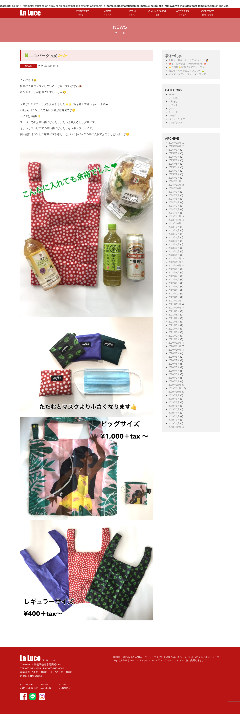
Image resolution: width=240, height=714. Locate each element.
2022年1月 (174, 297)
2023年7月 (174, 234)
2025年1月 (174, 177)
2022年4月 (174, 286)
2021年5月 (174, 325)
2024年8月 (174, 195)
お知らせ (173, 101)
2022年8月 (174, 272)
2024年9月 (174, 191)
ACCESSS (182, 13)
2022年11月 (174, 262)
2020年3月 (174, 374)
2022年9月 (174, 269)
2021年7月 (174, 318)
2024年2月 (174, 209)
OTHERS (173, 98)
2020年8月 (174, 356)
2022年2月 (174, 293)
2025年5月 (174, 163)
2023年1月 (174, 255)
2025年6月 (174, 160)
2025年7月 (174, 156)
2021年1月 (174, 339)
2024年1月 (174, 213)
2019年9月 (174, 395)
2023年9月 (174, 227)
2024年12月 (174, 181)
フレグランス (175, 122)
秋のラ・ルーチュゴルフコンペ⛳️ (186, 70)
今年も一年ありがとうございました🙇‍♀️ (188, 60)
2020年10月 (174, 349)
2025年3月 (174, 170)
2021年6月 (174, 321)
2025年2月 (174, 174)
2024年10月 (174, 188)
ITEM (132, 13)
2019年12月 (174, 384)
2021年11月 (174, 304)
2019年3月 (174, 416)
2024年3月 (174, 206)
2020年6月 (174, 363)
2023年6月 (174, 237)
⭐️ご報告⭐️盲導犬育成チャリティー (187, 67)
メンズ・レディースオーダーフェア (187, 74)
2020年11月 (174, 346)
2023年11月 (174, 220)
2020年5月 (174, 367)
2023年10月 (174, 223)
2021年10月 (174, 307)
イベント (173, 105)
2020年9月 (174, 353)
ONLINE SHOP (157, 13)
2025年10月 (174, 146)
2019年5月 (174, 409)
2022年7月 (174, 276)
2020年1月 (174, 381)
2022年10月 (174, 265)
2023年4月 (174, 244)
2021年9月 (174, 311)
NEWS (108, 13)
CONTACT (207, 13)
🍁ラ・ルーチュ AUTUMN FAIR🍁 (187, 63)
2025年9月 (174, 149)
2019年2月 (174, 420)
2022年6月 (174, 279)
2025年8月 (174, 153)
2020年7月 (174, 360)
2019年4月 (174, 413)
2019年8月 (174, 399)
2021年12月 (174, 300)
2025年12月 (174, 142)
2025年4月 (174, 167)
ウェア (172, 108)
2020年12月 (174, 342)
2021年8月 (174, 314)
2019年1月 (174, 423)
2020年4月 (174, 370)
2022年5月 (174, 283)
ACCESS (46, 688)
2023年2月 (174, 251)
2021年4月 (174, 328)
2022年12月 (174, 258)
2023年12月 (174, 216)
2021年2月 (174, 335)
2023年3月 (174, 248)
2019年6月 (174, 406)
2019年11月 (174, 388)
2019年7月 (174, 402)
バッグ (172, 115)
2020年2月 (174, 377)
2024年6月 (174, 199)
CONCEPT (82, 13)
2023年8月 (174, 230)
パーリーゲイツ (176, 119)
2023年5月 (174, 241)
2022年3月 (174, 290)
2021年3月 (174, 332)
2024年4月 (174, 202)
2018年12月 (174, 427)
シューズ (173, 112)
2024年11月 (174, 184)
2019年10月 (174, 392)
